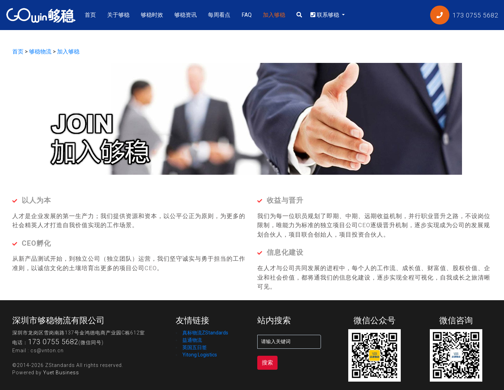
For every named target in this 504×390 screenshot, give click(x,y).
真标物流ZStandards (205, 332)
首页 (92, 14)
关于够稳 (118, 15)
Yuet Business (61, 372)
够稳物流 (40, 51)
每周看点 (219, 15)
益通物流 (192, 340)
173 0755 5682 (53, 342)
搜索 (267, 362)
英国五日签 (194, 347)
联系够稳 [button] (325, 15)
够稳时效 (152, 15)
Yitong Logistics (199, 355)
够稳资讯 (185, 15)
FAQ (246, 15)
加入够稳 (274, 15)
